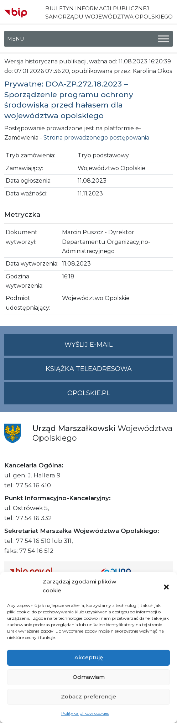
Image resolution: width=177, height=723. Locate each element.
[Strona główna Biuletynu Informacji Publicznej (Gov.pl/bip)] (49, 571)
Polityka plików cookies (85, 713)
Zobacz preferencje (88, 696)
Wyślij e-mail (118, 347)
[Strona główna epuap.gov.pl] (134, 571)
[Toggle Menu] (163, 39)
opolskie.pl (88, 393)
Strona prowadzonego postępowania (96, 137)
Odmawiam (89, 677)
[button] (166, 586)
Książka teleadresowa (89, 369)
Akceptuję (88, 657)
